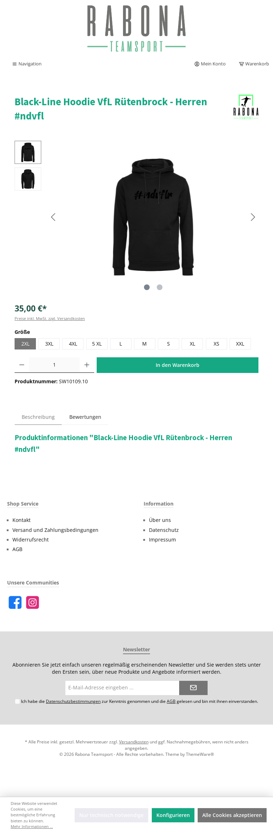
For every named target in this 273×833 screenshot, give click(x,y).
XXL (240, 344)
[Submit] (193, 688)
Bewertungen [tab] (85, 417)
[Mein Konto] (209, 64)
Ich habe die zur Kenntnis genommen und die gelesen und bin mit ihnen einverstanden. (139, 701)
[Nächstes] (252, 217)
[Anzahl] (54, 365)
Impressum (162, 539)
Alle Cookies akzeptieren (232, 815)
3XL (49, 344)
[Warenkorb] (251, 64)
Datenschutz (164, 530)
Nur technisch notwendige (111, 815)
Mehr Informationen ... (32, 826)
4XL (73, 344)
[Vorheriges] (53, 217)
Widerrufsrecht (30, 539)
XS (216, 344)
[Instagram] (33, 602)
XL (192, 344)
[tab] (38, 417)
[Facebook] (15, 602)
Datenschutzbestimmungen (73, 701)
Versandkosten (134, 741)
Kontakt (21, 520)
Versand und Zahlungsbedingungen (55, 530)
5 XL (97, 344)
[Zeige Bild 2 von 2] (159, 287)
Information (158, 503)
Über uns (160, 520)
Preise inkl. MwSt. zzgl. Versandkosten (50, 318)
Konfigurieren (173, 815)
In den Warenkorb (177, 365)
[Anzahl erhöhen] (87, 365)
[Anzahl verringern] (22, 365)
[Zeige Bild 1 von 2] (147, 287)
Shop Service (22, 503)
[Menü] (26, 64)
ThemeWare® (200, 754)
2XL (25, 344)
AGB (17, 549)
